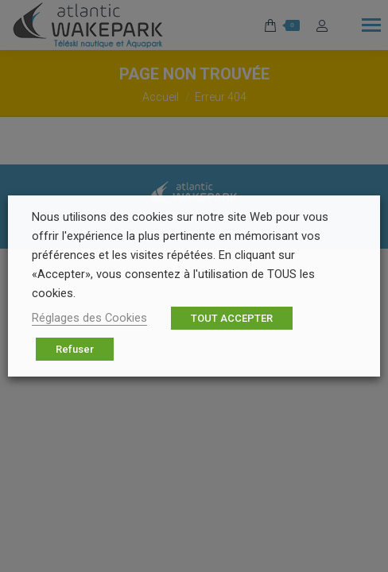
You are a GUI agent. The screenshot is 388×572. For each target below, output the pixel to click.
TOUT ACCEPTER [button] (232, 318)
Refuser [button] (75, 349)
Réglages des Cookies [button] (89, 318)
